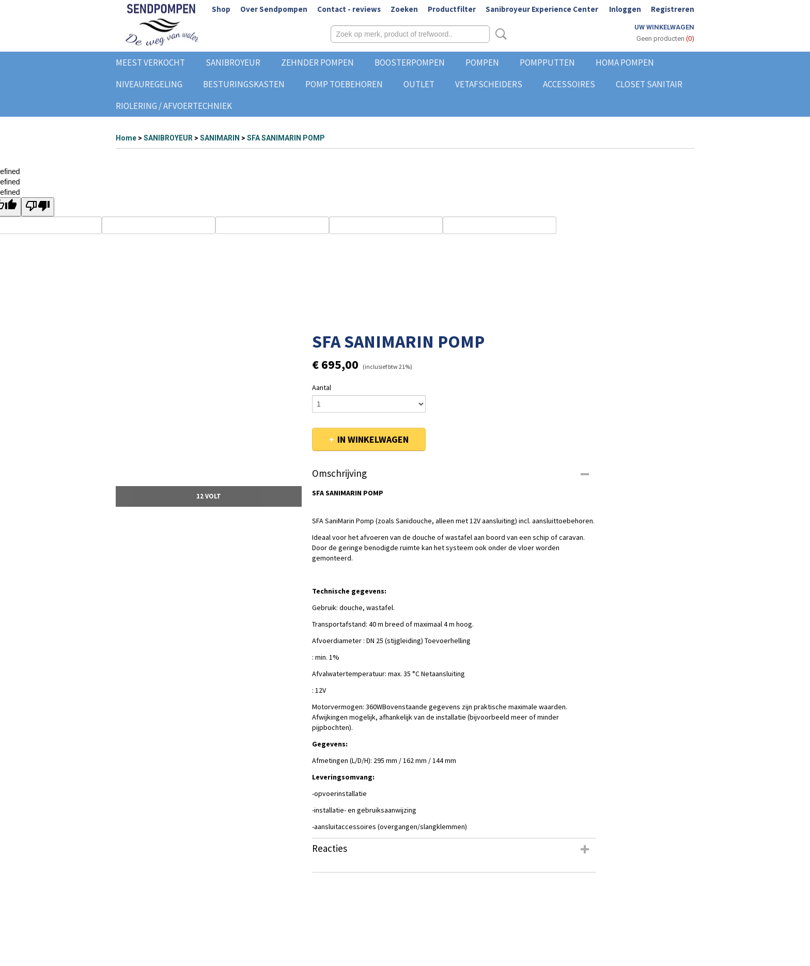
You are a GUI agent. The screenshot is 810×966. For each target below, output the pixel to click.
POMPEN (482, 62)
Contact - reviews (349, 9)
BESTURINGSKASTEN (244, 84)
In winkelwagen (373, 439)
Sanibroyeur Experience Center (542, 9)
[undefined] (37, 206)
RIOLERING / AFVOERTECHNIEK (174, 106)
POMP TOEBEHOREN (344, 84)
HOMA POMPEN (625, 62)
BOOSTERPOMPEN (410, 62)
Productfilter (452, 9)
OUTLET (418, 84)
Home (126, 138)
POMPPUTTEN (547, 62)
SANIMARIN (220, 138)
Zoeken (404, 9)
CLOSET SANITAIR (649, 84)
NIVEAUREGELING (149, 84)
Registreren (672, 9)
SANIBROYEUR (233, 62)
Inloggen (625, 9)
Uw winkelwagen (664, 27)
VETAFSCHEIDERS (488, 84)
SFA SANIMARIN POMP (286, 138)
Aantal (321, 387)
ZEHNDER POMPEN (317, 62)
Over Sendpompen (273, 9)
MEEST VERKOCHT (150, 62)
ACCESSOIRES (569, 84)
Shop (221, 9)
